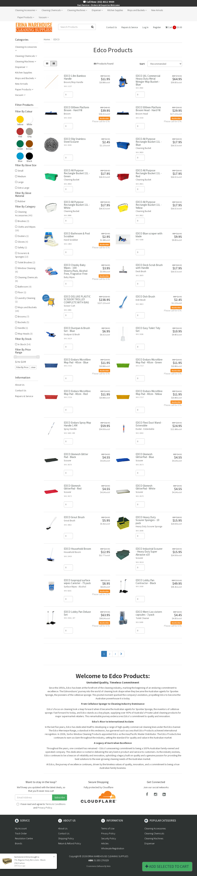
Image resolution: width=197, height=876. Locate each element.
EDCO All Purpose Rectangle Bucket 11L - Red (149, 173)
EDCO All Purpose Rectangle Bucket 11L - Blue (149, 141)
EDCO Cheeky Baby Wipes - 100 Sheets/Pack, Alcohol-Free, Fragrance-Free (76, 269)
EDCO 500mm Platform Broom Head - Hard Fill (148, 109)
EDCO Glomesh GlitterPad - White (145, 487)
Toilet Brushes (26, 262)
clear (33, 367)
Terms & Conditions (55, 804)
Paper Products (25, 17)
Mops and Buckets (137, 10)
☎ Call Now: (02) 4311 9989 (98, 1)
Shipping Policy (66, 838)
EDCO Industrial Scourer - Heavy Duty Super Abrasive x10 (149, 551)
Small (20, 170)
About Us (19, 384)
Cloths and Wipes (25, 228)
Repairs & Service (129, 27)
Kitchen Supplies (115, 10)
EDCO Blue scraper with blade (149, 235)
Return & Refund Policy (69, 843)
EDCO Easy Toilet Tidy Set (148, 329)
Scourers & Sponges (22, 255)
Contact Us (111, 27)
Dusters (23, 236)
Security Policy (108, 838)
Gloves (23, 241)
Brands (18, 843)
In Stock (24, 344)
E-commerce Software (95, 866)
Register (157, 27)
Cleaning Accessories (26, 10)
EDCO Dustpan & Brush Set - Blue (77, 329)
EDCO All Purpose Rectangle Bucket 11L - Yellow (149, 204)
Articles (104, 843)
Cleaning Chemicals (52, 10)
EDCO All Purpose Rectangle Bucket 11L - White (77, 204)
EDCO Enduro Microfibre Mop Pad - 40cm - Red (77, 392)
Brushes (23, 221)
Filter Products (24, 105)
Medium (22, 176)
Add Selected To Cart (167, 866)
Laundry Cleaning (25, 299)
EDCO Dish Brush (145, 296)
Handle (23, 328)
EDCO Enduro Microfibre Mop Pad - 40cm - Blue (77, 361)
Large (20, 182)
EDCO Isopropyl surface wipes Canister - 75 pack (77, 582)
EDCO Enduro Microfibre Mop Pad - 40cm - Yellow (149, 392)
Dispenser (97, 10)
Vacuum (44, 17)
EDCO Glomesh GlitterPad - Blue (145, 455)
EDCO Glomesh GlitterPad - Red (72, 487)
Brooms (23, 316)
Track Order (21, 833)
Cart (173, 27)
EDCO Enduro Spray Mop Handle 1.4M (77, 424)
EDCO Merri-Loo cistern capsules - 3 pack (149, 613)
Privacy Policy (45, 807)
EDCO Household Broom (77, 548)
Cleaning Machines (77, 10)
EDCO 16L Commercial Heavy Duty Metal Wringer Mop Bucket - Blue (148, 80)
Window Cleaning (25, 269)
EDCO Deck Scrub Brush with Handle (149, 266)
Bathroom (24, 286)
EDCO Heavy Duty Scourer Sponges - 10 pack (147, 520)
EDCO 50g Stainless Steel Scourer (75, 140)
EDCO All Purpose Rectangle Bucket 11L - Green (77, 173)
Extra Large (23, 187)
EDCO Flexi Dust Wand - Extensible (149, 424)
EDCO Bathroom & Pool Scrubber (77, 235)
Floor (22, 292)
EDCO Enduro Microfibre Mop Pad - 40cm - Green (149, 361)
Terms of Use (107, 828)
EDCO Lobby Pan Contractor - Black (146, 582)
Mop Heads (25, 333)
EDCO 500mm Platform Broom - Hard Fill (76, 109)
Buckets (23, 322)
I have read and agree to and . (41, 805)
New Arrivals (157, 10)
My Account (21, 828)
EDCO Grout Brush (74, 517)
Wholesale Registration (112, 848)
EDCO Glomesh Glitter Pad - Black (76, 455)
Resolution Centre (24, 838)
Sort (142, 63)
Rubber (21, 201)
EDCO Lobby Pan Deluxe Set (77, 613)
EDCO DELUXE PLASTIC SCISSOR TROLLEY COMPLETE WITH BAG (77, 299)
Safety (22, 247)
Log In (145, 27)
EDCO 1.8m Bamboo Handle (75, 77)
